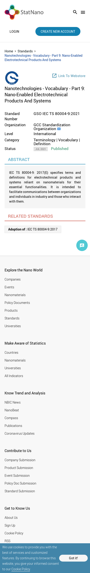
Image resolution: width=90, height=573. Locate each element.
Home (9, 51)
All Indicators (14, 376)
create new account (58, 31)
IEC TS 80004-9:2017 (33, 229)
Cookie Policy (20, 569)
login (14, 31)
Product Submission (19, 468)
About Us (11, 517)
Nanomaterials (15, 295)
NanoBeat (12, 410)
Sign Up (10, 525)
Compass (11, 418)
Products (11, 310)
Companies (13, 279)
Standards (25, 51)
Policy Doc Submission (20, 483)
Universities (13, 326)
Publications (13, 425)
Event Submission (17, 475)
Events (9, 287)
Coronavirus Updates (19, 433)
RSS (7, 541)
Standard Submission (20, 491)
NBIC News (13, 402)
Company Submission (20, 460)
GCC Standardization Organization (52, 126)
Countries (11, 352)
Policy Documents (17, 302)
